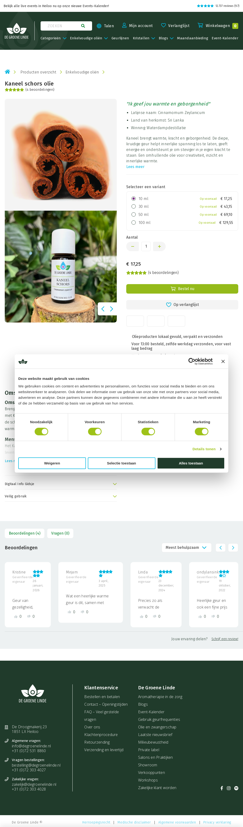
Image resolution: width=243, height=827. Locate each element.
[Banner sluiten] (223, 361)
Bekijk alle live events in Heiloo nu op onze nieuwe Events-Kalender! (56, 6)
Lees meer (135, 166)
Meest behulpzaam (182, 547)
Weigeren (52, 463)
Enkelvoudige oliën (82, 72)
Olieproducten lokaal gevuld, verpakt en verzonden (177, 336)
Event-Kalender (151, 711)
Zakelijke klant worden (157, 787)
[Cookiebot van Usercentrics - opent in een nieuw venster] (192, 361)
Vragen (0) (60, 533)
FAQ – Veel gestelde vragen (101, 715)
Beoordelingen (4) (24, 533)
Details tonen (203, 449)
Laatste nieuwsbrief (155, 734)
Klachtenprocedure (101, 734)
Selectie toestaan (121, 463)
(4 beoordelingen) (29, 90)
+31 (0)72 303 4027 (29, 769)
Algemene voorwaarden (177, 822)
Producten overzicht (38, 72)
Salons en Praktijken (155, 757)
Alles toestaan (191, 463)
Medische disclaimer (134, 822)
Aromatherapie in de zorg (160, 696)
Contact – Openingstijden (106, 704)
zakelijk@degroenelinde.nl (34, 784)
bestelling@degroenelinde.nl (36, 765)
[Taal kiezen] (103, 26)
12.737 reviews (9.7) (218, 6)
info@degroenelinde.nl (31, 746)
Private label (148, 749)
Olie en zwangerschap (157, 727)
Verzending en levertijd (103, 749)
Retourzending (97, 742)
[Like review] (17, 616)
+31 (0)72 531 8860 (29, 750)
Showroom (147, 765)
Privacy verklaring (217, 822)
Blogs (143, 704)
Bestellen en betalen (102, 696)
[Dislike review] (31, 616)
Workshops (148, 780)
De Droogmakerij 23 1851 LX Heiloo (29, 729)
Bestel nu (182, 289)
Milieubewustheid (153, 742)
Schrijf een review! (224, 639)
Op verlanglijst (182, 305)
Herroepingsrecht (96, 822)
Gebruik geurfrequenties (159, 719)
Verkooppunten (151, 772)
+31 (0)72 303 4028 (29, 789)
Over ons (92, 727)
